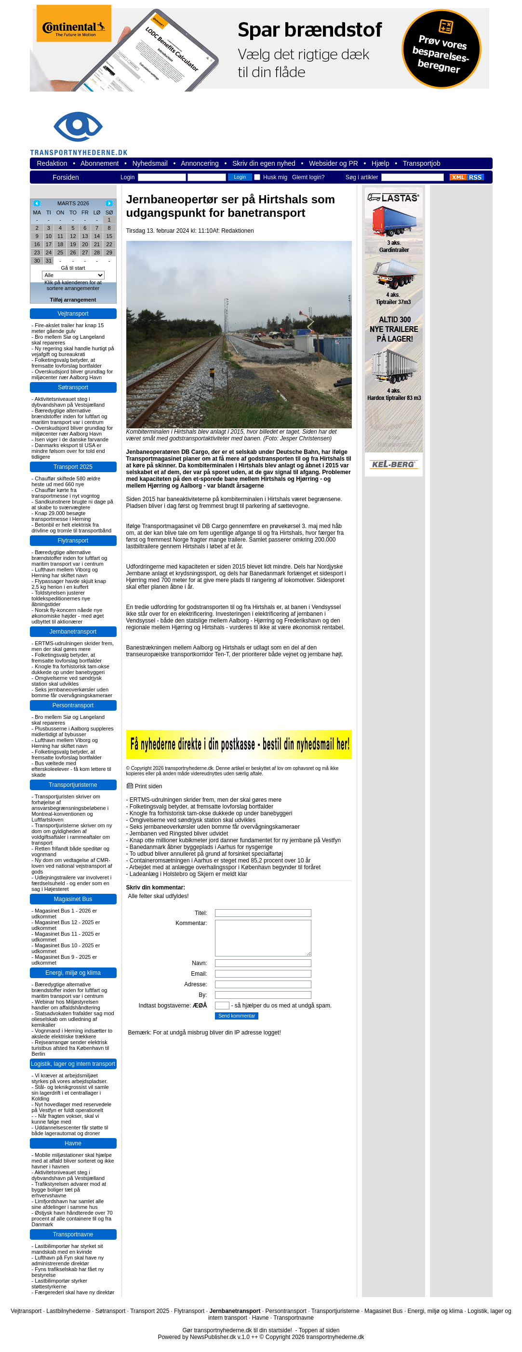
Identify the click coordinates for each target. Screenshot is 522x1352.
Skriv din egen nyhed (263, 163)
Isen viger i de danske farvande (71, 439)
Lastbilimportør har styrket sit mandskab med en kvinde (67, 1249)
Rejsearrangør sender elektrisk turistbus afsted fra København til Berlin (70, 1048)
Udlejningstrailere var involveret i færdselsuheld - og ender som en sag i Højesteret (72, 883)
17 (49, 244)
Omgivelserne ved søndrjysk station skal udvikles (67, 681)
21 (97, 244)
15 (109, 236)
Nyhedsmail (150, 163)
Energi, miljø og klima (73, 972)
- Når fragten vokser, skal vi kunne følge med (65, 1119)
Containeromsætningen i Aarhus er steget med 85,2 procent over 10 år (220, 860)
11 (60, 236)
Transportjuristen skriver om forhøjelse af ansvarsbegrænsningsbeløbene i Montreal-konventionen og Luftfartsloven (70, 808)
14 (97, 236)
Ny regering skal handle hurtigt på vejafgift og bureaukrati (73, 351)
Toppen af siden (319, 1330)
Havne (73, 1143)
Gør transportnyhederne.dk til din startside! (237, 1330)
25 (60, 252)
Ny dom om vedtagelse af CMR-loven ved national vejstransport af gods (72, 866)
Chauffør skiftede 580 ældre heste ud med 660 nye (66, 481)
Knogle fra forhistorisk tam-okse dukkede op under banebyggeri (70, 669)
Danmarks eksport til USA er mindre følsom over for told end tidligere (68, 451)
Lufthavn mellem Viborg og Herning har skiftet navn (65, 572)
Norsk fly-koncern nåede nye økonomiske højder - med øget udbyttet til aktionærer (68, 615)
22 (109, 244)
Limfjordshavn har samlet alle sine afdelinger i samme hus (68, 1204)
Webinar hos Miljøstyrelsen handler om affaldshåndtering (66, 1004)
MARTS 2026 (73, 203)
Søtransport (73, 387)
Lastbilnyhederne (68, 1311)
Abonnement (99, 163)
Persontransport (73, 705)
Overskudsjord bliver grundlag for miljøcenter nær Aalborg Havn (72, 374)
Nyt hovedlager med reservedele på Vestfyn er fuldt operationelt (72, 1107)
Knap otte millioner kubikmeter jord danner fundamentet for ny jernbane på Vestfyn (235, 840)
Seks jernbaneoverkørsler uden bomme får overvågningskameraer (72, 692)
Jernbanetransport (73, 631)
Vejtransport (72, 313)
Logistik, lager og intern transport (73, 1063)
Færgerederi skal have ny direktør (74, 1292)
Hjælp (380, 163)
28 (97, 252)
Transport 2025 (73, 467)
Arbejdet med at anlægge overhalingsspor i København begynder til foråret (225, 867)
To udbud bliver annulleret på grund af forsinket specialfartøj (206, 853)
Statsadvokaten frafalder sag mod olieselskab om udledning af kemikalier (73, 1019)
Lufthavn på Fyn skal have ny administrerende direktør (68, 1260)
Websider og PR (333, 163)
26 (73, 252)
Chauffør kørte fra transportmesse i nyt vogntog (66, 493)
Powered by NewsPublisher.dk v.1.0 (204, 1337)
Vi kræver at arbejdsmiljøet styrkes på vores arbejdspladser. (70, 1078)
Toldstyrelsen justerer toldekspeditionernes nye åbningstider (61, 598)
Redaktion (52, 163)
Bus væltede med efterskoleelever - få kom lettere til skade (71, 769)
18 (60, 244)
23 (37, 252)
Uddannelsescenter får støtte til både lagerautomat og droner (70, 1130)
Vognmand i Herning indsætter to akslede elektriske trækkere (72, 1033)
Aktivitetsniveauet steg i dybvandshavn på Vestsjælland (68, 402)
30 (37, 261)
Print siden (148, 786)
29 (109, 252)
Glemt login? (308, 177)
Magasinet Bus (73, 899)
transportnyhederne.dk (83, 127)
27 (85, 252)
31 (49, 261)
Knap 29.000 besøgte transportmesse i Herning (61, 516)
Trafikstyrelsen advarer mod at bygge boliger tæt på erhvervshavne (69, 1189)
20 (85, 244)
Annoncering (200, 163)
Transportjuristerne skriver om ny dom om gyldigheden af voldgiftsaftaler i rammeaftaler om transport (72, 834)
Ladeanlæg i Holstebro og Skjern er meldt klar (188, 874)
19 (73, 244)
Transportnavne (73, 1234)
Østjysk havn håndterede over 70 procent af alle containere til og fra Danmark (72, 1218)
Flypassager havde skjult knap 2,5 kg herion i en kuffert (69, 584)
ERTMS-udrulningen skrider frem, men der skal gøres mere (73, 646)
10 (49, 236)
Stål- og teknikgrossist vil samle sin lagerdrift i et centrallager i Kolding (70, 1092)
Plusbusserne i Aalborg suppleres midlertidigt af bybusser (73, 731)
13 (85, 236)
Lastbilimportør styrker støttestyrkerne (60, 1283)
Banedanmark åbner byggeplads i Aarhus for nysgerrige (201, 847)
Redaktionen (237, 230)
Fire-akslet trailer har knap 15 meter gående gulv (68, 328)
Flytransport (73, 540)
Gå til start (73, 268)
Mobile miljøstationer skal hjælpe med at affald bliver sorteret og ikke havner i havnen (73, 1160)
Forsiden (66, 177)
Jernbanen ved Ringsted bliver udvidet (179, 833)
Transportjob (422, 163)
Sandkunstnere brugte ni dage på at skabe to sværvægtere (72, 504)
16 (37, 244)
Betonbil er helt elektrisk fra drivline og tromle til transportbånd (72, 527)
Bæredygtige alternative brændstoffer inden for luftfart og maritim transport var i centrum (69, 416)
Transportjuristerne (73, 785)
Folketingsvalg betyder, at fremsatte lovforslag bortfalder (67, 363)
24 (49, 252)
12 (73, 236)
